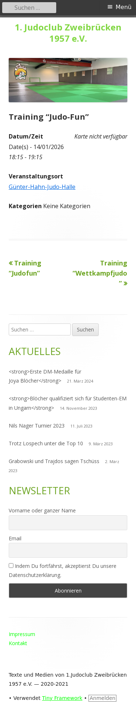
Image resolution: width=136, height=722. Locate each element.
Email (15, 538)
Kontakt (18, 643)
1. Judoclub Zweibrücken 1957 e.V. (68, 33)
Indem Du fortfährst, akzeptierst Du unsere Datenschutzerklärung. (62, 570)
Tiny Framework (62, 698)
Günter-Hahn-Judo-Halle (42, 187)
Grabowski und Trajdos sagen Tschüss (54, 461)
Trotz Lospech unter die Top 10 (46, 443)
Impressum (22, 634)
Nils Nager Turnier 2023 (37, 425)
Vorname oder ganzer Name (42, 510)
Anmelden (102, 698)
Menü (124, 7)
